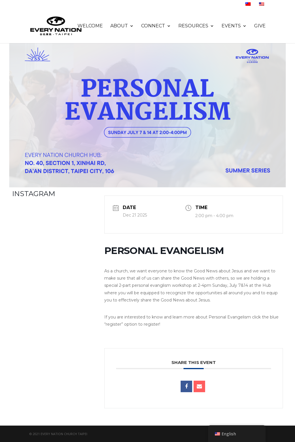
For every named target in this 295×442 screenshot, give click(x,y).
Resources (193, 26)
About (119, 26)
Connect (153, 26)
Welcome (90, 26)
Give (260, 26)
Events (231, 26)
